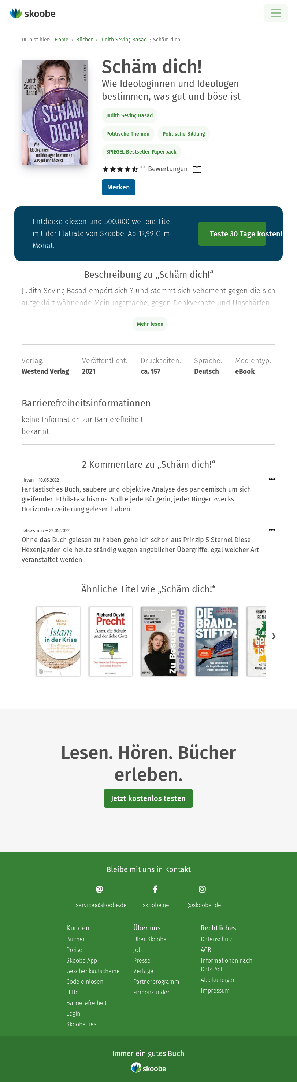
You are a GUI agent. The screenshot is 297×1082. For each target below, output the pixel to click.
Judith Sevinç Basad (123, 40)
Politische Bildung (184, 134)
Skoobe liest (82, 1024)
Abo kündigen (218, 979)
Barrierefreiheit (86, 1003)
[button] (274, 636)
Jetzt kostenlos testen (148, 798)
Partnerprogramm (156, 981)
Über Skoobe (150, 939)
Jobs (138, 949)
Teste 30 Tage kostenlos (238, 233)
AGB (206, 949)
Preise (74, 949)
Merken (118, 187)
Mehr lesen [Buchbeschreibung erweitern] (150, 324)
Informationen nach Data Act (226, 965)
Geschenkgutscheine (92, 971)
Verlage (143, 971)
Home (61, 40)
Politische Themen (127, 134)
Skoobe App (81, 960)
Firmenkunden (152, 992)
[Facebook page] (156, 897)
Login (73, 1013)
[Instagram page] (204, 897)
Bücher (84, 40)
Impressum (215, 990)
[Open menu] (276, 13)
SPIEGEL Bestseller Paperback (141, 152)
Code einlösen (84, 981)
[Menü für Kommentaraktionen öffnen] (272, 480)
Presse (142, 960)
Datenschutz (217, 939)
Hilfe (72, 992)
